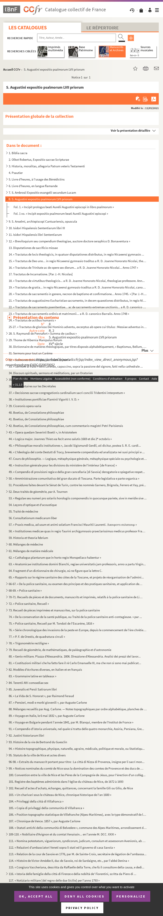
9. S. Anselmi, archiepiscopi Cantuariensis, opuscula (43, 221)
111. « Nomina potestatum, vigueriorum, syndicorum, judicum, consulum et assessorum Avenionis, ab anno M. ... (78, 841)
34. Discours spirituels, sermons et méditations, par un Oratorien (51, 373)
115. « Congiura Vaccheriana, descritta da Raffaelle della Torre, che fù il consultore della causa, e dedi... (76, 867)
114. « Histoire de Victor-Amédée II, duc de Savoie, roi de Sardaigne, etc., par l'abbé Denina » (69, 861)
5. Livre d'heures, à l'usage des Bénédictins (37, 179)
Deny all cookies (84, 896)
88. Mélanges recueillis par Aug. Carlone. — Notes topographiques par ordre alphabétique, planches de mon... (78, 709)
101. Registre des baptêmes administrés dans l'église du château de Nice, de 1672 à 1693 (66, 782)
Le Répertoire (102, 28)
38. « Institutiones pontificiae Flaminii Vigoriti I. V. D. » (44, 399)
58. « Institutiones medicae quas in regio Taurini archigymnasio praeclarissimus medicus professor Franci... (78, 531)
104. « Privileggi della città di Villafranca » (36, 801)
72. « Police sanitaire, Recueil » (29, 604)
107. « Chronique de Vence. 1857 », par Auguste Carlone (44, 821)
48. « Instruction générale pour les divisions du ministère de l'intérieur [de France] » (63, 465)
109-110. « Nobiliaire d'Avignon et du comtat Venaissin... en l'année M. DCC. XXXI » (62, 834)
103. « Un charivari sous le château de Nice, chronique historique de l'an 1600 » (60, 795)
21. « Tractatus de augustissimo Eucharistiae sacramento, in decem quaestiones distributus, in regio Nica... (78, 300)
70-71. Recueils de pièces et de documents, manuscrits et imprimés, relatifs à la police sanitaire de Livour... (76, 597)
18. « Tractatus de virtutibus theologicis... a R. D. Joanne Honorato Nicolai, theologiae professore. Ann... (77, 281)
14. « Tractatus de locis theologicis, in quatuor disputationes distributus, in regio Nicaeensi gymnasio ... (76, 254)
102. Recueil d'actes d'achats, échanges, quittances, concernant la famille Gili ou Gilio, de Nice (71, 788)
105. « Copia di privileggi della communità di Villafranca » (46, 808)
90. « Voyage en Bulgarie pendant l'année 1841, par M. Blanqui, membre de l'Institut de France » (71, 722)
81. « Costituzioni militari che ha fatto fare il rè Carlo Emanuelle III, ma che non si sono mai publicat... (75, 663)
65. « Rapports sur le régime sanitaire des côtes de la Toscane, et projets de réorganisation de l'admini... (76, 577)
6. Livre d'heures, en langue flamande (33, 186)
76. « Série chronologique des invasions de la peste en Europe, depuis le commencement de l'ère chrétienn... (78, 630)
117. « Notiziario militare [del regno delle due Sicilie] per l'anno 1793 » (54, 880)
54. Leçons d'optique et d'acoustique (33, 505)
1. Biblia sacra (18, 153)
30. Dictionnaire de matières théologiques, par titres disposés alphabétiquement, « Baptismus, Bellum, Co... (78, 347)
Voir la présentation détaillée (130, 130)
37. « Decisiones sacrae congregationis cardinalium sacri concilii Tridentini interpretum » (67, 393)
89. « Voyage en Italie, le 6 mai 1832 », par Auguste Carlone (46, 716)
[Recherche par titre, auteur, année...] (76, 38)
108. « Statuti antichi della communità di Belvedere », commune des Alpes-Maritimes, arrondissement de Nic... (78, 828)
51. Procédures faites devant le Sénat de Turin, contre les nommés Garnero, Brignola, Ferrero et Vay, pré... (77, 485)
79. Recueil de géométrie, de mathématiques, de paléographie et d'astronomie (60, 650)
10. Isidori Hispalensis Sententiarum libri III (37, 228)
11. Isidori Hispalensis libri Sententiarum (35, 235)
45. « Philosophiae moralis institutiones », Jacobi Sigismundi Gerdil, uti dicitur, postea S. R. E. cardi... (75, 445)
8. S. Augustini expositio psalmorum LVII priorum (40, 199)
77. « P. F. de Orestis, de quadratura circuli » (37, 637)
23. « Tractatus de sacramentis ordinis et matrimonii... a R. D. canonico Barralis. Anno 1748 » (69, 314)
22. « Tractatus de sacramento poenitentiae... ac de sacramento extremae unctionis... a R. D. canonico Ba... (78, 307)
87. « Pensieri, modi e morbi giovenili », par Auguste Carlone (48, 702)
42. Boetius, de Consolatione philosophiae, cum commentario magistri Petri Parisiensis (66, 426)
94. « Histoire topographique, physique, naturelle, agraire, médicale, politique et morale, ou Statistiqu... (77, 749)
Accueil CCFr (11, 69)
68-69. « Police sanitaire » (25, 590)
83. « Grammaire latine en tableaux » (32, 676)
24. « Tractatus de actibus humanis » (32, 320)
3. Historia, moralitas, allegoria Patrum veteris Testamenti (47, 166)
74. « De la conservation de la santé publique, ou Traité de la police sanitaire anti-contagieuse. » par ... (75, 617)
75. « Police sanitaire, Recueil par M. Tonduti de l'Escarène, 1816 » (51, 623)
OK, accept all (36, 896)
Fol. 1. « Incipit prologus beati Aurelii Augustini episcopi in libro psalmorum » (64, 207)
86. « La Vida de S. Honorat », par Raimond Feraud (41, 696)
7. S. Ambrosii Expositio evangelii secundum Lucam (42, 192)
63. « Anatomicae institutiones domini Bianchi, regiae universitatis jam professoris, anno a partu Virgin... (77, 564)
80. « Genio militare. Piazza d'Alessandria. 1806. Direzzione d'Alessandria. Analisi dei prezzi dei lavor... (75, 656)
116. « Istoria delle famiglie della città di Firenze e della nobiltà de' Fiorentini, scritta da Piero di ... (72, 874)
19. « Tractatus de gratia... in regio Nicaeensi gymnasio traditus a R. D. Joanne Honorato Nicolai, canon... (78, 287)
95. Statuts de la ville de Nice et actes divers (37, 755)
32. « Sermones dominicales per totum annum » (39, 360)
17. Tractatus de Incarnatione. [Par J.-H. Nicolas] (41, 274)
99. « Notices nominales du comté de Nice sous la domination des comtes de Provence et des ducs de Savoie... (76, 768)
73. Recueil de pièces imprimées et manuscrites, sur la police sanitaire (54, 610)
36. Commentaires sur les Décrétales (32, 386)
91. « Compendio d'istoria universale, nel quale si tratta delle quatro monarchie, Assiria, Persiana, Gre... (76, 729)
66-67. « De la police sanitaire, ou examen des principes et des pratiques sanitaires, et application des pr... (76, 584)
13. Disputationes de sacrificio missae (33, 248)
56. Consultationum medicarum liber (33, 518)
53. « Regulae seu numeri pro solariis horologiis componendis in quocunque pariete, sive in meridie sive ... (78, 498)
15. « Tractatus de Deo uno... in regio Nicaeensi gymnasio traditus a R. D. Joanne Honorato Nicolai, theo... (78, 261)
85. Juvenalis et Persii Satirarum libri (33, 689)
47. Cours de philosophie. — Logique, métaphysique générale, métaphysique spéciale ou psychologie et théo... (78, 459)
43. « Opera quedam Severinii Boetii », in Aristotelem (43, 432)
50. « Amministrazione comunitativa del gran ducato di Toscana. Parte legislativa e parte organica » (74, 478)
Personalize (131, 896)
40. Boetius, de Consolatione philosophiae (36, 412)
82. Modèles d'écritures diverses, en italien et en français (45, 669)
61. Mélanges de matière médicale (31, 551)
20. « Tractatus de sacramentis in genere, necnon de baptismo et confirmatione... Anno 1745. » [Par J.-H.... (78, 294)
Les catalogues (27, 27)
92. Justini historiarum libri (26, 735)
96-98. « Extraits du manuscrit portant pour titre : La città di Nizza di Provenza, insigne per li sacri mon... (77, 762)
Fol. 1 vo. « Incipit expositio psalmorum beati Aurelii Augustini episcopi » (61, 214)
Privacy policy (82, 908)
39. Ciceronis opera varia (25, 406)
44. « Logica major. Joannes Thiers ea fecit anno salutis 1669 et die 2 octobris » (60, 439)
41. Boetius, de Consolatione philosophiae (36, 419)
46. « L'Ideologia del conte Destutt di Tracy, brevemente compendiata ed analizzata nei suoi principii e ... (77, 452)
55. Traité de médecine (23, 511)
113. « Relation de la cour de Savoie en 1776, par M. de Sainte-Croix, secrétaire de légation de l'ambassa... (77, 854)
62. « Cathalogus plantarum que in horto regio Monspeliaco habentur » (55, 557)
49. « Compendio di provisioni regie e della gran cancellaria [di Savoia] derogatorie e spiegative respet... (77, 472)
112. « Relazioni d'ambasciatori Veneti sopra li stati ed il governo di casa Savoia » (62, 847)
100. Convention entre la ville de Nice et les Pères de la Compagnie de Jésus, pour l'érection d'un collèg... (77, 775)
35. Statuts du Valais (22, 380)
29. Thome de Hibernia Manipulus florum (35, 340)
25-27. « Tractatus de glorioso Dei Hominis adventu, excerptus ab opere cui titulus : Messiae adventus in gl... (78, 327)
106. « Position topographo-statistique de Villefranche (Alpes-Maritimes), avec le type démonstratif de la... (78, 814)
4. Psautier (16, 173)
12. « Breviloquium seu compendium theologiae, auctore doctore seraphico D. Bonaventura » (69, 241)
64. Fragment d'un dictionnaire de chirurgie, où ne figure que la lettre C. (55, 571)
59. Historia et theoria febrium (28, 538)
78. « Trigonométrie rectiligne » (29, 643)
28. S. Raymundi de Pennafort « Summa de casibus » (43, 333)
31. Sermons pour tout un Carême (30, 353)
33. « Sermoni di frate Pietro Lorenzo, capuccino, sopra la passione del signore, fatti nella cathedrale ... (76, 366)
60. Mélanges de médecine (26, 544)
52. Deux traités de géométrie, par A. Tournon (38, 492)
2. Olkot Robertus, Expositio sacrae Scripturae (39, 160)
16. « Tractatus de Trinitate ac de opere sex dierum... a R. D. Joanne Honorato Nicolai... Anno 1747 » (73, 268)
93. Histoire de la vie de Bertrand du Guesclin (38, 742)
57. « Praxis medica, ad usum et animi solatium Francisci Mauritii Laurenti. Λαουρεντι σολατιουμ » (73, 525)
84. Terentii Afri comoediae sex (28, 683)
